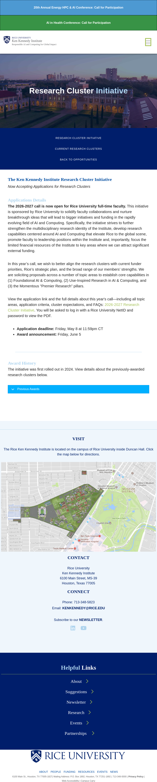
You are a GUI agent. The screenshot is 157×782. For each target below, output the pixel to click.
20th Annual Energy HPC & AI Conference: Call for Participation (78, 7)
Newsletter (90, 620)
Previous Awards (24, 390)
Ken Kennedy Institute (27, 41)
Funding (70, 771)
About (76, 681)
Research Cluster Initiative (78, 138)
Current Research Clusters (78, 148)
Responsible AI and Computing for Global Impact (34, 44)
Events (76, 723)
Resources (86, 771)
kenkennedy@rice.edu (83, 608)
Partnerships (76, 733)
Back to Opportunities (78, 159)
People (56, 771)
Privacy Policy (135, 776)
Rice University (21, 38)
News (114, 771)
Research (76, 712)
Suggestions (76, 691)
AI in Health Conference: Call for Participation (78, 22)
